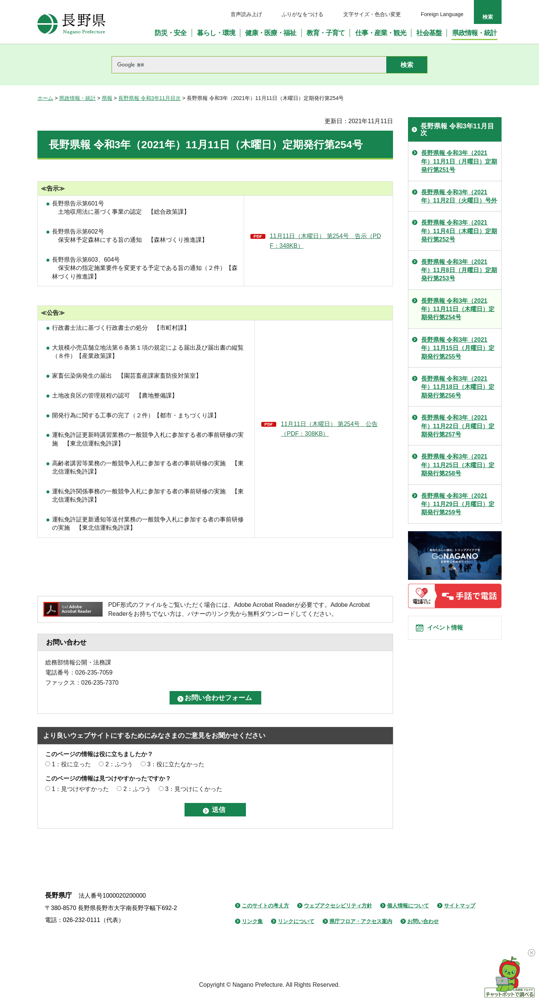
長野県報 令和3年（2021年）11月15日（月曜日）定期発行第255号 (457, 348)
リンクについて (296, 921)
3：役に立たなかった (175, 764)
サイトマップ (459, 906)
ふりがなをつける (302, 14)
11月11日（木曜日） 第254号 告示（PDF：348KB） (325, 241)
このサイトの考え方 (265, 906)
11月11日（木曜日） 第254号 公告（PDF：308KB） (329, 429)
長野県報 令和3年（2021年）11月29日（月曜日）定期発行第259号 (457, 504)
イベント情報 (449, 631)
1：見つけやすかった (80, 789)
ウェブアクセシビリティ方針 (338, 906)
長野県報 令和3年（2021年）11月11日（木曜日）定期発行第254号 (457, 309)
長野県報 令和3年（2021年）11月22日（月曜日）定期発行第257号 (457, 426)
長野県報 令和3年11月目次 (149, 98)
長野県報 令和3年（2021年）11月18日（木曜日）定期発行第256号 (457, 387)
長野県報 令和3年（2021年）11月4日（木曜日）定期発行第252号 (459, 231)
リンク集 (252, 921)
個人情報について (408, 906)
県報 (107, 98)
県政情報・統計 (77, 98)
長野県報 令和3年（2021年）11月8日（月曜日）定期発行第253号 (459, 270)
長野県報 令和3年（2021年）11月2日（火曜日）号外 (459, 196)
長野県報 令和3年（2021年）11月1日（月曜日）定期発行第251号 (459, 161)
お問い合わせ (423, 921)
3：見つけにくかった (193, 789)
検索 (487, 17)
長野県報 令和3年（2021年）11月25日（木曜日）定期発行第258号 (457, 465)
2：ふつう (119, 764)
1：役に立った (71, 764)
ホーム (45, 98)
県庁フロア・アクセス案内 (360, 921)
